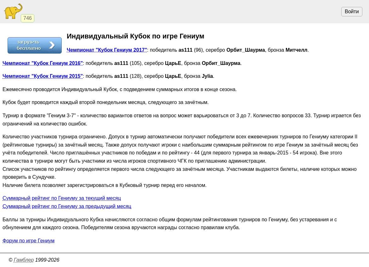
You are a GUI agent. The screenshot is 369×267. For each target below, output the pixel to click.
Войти (352, 11)
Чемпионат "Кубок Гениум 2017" (107, 50)
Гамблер (24, 260)
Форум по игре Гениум (28, 240)
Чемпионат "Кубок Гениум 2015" (43, 76)
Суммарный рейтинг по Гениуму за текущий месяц (62, 198)
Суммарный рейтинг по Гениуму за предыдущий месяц (67, 206)
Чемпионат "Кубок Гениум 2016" (43, 63)
